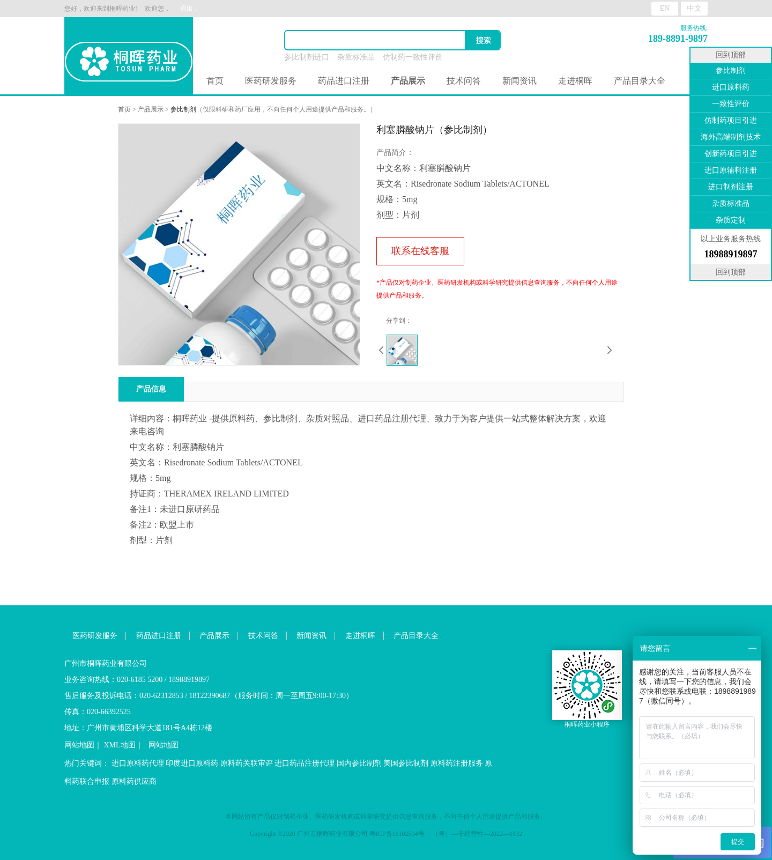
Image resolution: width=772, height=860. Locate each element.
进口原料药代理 (138, 763)
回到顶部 (731, 55)
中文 (694, 8)
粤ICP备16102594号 (397, 833)
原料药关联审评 (246, 763)
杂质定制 (731, 220)
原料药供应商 (134, 781)
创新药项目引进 (730, 154)
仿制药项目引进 (730, 120)
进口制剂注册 (730, 187)
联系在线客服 (420, 251)
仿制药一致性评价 (413, 57)
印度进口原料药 (192, 763)
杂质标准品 (356, 57)
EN (665, 8)
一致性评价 (730, 104)
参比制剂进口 (306, 57)
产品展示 (151, 109)
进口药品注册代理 (304, 763)
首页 (215, 80)
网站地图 (79, 745)
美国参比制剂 (405, 763)
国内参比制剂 (359, 763)
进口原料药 (730, 87)
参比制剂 (183, 109)
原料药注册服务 (456, 763)
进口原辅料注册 (730, 170)
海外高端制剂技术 (731, 137)
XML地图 (120, 745)
